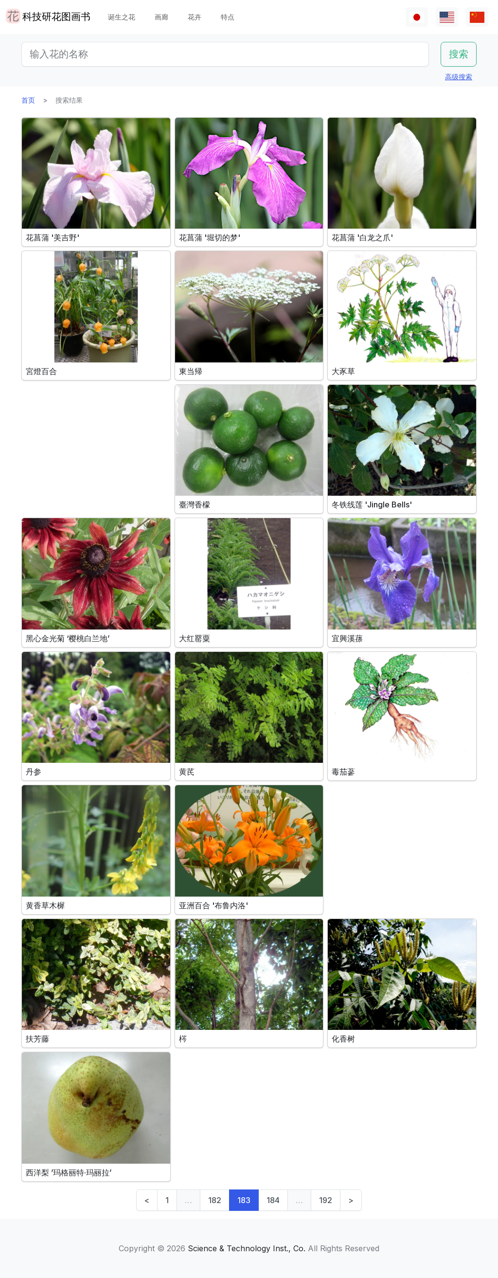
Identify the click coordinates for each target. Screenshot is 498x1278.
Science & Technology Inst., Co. (246, 1248)
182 (214, 1200)
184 (273, 1200)
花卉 (194, 17)
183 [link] (243, 1200)
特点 (227, 17)
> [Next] (351, 1200)
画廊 (161, 17)
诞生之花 (121, 17)
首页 (28, 100)
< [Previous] (146, 1200)
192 (325, 1200)
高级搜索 (458, 76)
